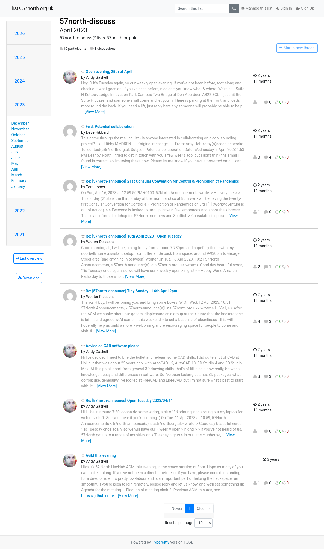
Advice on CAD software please (110, 346)
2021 (19, 234)
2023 (19, 104)
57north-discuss (88, 21)
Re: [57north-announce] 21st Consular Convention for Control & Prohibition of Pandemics (160, 181)
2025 (19, 57)
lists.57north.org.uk (32, 8)
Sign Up (305, 8)
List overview (29, 258)
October (18, 135)
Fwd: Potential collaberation (107, 126)
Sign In (284, 8)
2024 (19, 81)
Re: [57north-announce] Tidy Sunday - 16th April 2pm (129, 291)
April (15, 169)
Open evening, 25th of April (106, 71)
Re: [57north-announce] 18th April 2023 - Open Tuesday (131, 236)
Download (29, 278)
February (18, 181)
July (14, 152)
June (15, 158)
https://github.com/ (97, 495)
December (20, 123)
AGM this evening (98, 455)
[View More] (95, 112)
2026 (19, 33)
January (18, 186)
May (15, 163)
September (20, 140)
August (17, 146)
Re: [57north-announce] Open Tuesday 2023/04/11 (127, 400)
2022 (19, 211)
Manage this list (256, 8)
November (20, 129)
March (16, 175)
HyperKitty (160, 542)
